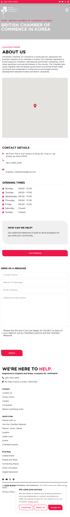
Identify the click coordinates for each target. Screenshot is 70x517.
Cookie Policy (33, 501)
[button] (67, 10)
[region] (40, 499)
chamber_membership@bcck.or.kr (21, 172)
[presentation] (18, 343)
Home (4, 20)
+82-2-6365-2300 (14, 163)
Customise (26, 507)
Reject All (40, 507)
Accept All (55, 507)
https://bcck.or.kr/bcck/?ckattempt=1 (35, 253)
